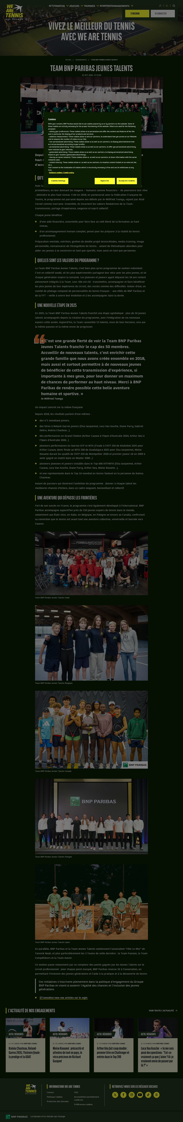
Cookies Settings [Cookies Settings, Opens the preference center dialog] (58, 181)
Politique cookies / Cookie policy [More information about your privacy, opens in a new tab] (61, 173)
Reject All (105, 181)
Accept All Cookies (127, 181)
